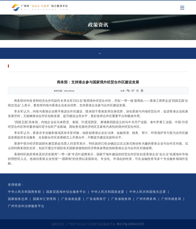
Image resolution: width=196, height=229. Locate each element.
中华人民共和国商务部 (24, 192)
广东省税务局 (121, 199)
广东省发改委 (71, 199)
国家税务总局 (18, 199)
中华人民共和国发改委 (107, 192)
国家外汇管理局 (44, 199)
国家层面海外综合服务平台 (66, 192)
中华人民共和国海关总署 (147, 192)
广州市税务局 (171, 199)
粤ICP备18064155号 (130, 224)
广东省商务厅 (96, 199)
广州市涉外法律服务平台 (26, 206)
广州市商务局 (146, 199)
